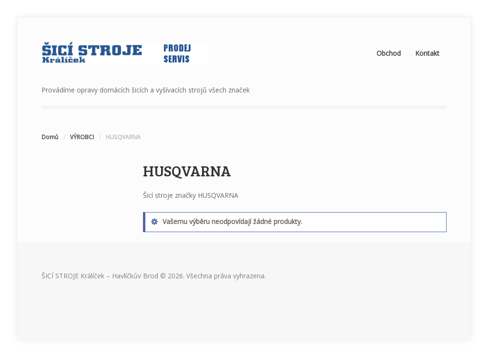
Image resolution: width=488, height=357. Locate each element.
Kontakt (427, 53)
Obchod (388, 53)
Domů (49, 137)
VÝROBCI (82, 137)
